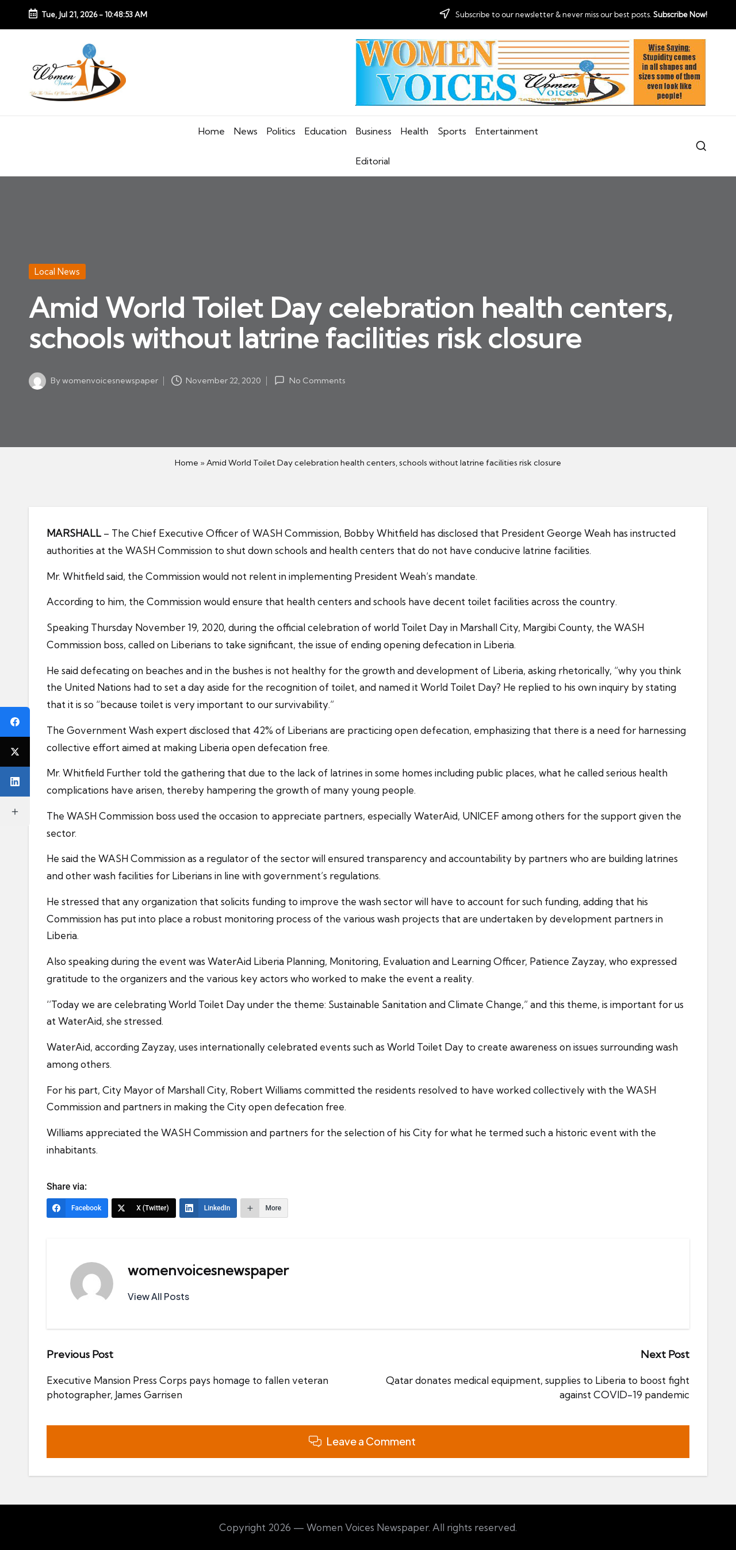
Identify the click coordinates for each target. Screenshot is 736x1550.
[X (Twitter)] (144, 1208)
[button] (158, 1296)
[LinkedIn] (208, 1208)
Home (186, 462)
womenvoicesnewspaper (208, 1270)
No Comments (309, 380)
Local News (57, 271)
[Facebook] (77, 1208)
